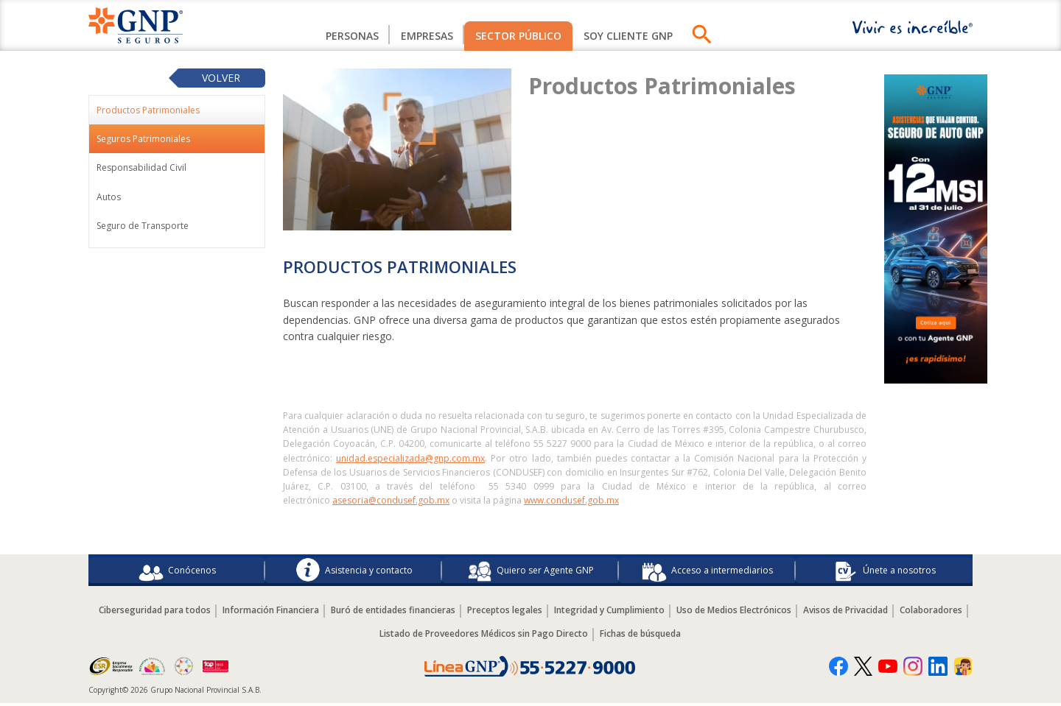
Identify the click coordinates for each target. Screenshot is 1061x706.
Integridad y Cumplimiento (609, 612)
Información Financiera (271, 612)
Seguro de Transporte (143, 225)
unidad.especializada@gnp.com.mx (410, 458)
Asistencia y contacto (354, 571)
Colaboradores (931, 612)
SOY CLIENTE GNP (628, 36)
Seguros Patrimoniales (143, 139)
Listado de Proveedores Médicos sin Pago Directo (483, 635)
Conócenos (177, 571)
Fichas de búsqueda (640, 635)
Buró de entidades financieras (393, 612)
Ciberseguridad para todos (155, 612)
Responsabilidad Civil (141, 167)
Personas (352, 36)
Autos (109, 197)
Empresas (427, 36)
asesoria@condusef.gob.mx (390, 500)
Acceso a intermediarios (707, 571)
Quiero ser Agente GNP (530, 571)
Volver (221, 78)
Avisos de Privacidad (845, 612)
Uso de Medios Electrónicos (733, 612)
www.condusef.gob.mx (571, 500)
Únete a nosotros (884, 571)
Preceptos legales (504, 612)
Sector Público (518, 36)
